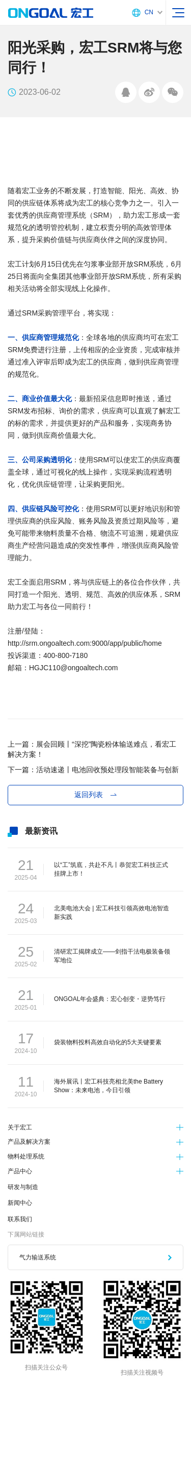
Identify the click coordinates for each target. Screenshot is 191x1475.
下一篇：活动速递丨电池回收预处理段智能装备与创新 (93, 770)
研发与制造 (23, 1187)
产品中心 (20, 1171)
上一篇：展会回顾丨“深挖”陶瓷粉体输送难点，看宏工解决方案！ (92, 749)
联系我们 (20, 1219)
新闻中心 (20, 1202)
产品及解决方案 (29, 1141)
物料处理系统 (26, 1156)
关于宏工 (20, 1127)
